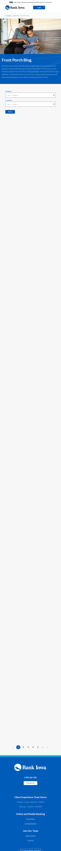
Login (39, 7)
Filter (10, 112)
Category (8, 91)
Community (16, 15)
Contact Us (30, 783)
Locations (9, 100)
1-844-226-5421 (30, 777)
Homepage (8, 15)
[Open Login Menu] (44, 7)
